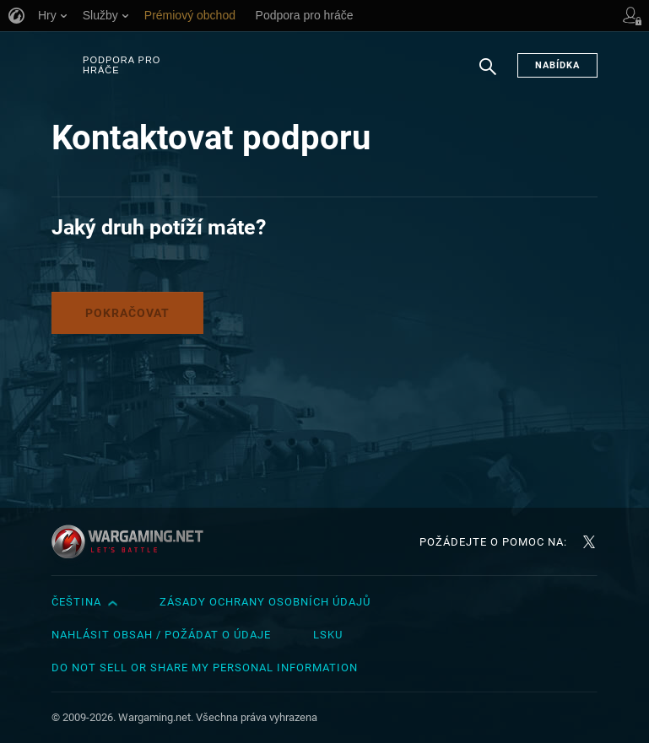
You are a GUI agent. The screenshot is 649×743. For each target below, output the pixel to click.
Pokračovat (127, 313)
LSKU (328, 634)
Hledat (487, 75)
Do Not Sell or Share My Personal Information (204, 667)
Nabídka (557, 65)
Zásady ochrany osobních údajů (265, 601)
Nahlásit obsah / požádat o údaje (161, 634)
